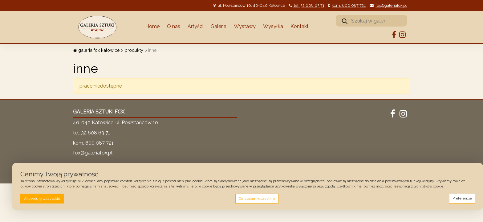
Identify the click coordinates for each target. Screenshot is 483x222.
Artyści (195, 26)
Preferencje (462, 198)
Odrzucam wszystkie (257, 198)
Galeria (218, 26)
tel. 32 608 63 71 (308, 5)
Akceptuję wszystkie (42, 198)
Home (152, 26)
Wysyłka (273, 26)
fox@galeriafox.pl (391, 5)
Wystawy (245, 26)
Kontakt (299, 26)
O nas (173, 26)
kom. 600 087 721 (349, 5)
